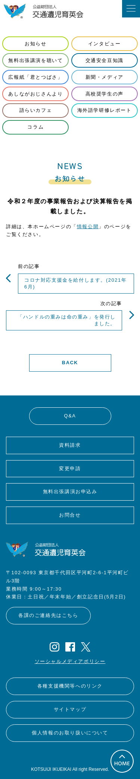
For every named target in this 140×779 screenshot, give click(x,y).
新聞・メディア (104, 77)
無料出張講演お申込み (70, 491)
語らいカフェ (35, 110)
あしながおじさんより (35, 94)
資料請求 (70, 445)
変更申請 (70, 468)
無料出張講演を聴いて (35, 60)
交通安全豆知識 (104, 60)
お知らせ (35, 43)
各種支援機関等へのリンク (70, 686)
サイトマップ (70, 709)
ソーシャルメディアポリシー (70, 661)
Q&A (70, 415)
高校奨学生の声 (104, 94)
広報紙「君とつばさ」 (35, 77)
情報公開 (88, 226)
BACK (70, 362)
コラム (35, 127)
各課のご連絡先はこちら (48, 615)
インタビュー (104, 43)
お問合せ (70, 515)
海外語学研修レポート (104, 110)
